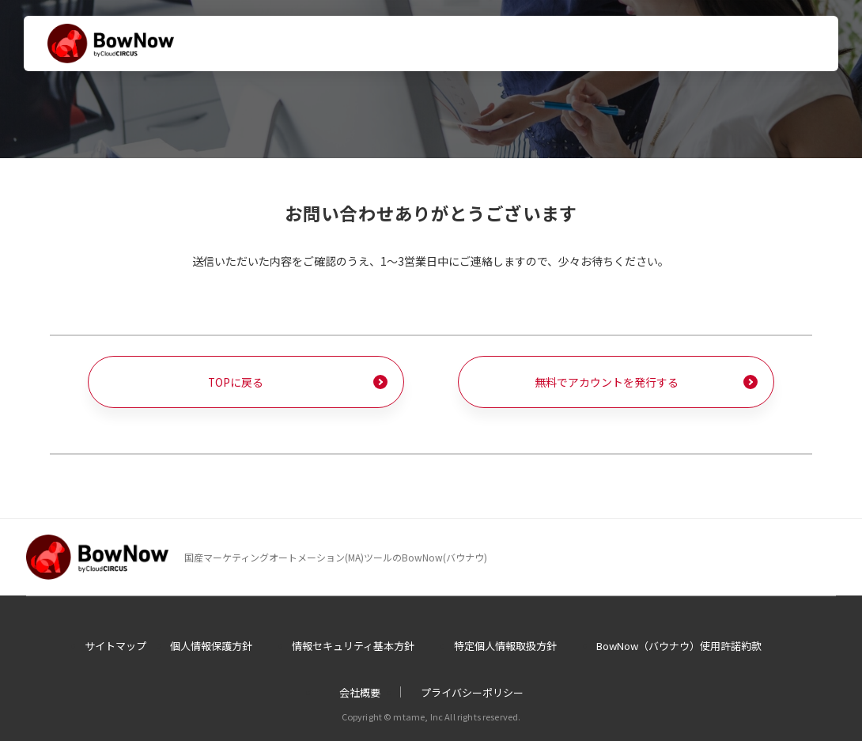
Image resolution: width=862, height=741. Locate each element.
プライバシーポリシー (472, 693)
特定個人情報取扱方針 (505, 645)
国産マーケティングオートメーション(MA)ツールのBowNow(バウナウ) (335, 557)
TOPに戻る (236, 382)
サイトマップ (115, 645)
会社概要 (359, 693)
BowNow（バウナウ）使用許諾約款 (679, 645)
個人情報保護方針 (211, 645)
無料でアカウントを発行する (607, 382)
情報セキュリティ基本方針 (353, 645)
